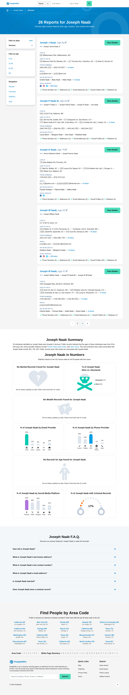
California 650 (42, 635)
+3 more (85, 183)
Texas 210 (42, 641)
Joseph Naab (18, 10)
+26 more (53, 86)
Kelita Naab (69, 311)
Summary (12, 91)
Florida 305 (64, 622)
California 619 (64, 641)
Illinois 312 (64, 629)
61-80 (11, 68)
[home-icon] (7, 10)
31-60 (11, 63)
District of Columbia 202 (109, 622)
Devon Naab (80, 311)
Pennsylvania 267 (20, 641)
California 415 (19, 629)
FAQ (10, 102)
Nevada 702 (87, 622)
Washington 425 (19, 635)
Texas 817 (109, 641)
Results (11, 87)
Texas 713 (109, 629)
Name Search (103, 665)
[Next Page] (87, 323)
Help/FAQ (81, 669)
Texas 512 (64, 635)
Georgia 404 (42, 629)
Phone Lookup (104, 673)
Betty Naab (56, 80)
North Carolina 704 (87, 641)
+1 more (70, 67)
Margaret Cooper (59, 250)
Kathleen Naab (45, 250)
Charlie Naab (44, 80)
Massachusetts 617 (87, 635)
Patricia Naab (59, 189)
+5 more (93, 232)
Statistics (12, 96)
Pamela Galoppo (46, 189)
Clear (31, 40)
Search (65, 676)
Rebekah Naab (80, 135)
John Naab (69, 135)
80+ (10, 73)
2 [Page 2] (82, 323)
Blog (79, 665)
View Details (112, 43)
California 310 (19, 622)
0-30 (10, 59)
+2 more (77, 80)
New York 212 (42, 622)
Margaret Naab (57, 135)
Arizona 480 (109, 635)
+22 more (53, 256)
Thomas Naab (57, 311)
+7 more (111, 122)
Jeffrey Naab (71, 189)
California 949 (86, 629)
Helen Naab (66, 80)
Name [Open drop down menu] (44, 3)
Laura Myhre (44, 135)
